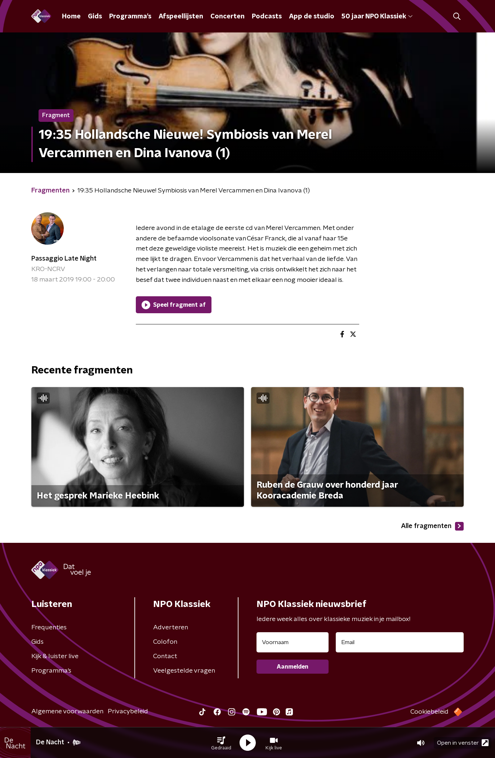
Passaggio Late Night (64, 259)
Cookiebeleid (429, 712)
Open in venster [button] (463, 742)
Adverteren (170, 627)
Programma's (130, 16)
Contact (165, 656)
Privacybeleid (128, 711)
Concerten (227, 16)
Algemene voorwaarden (67, 711)
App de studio (311, 16)
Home (71, 16)
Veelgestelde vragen (184, 671)
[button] (221, 742)
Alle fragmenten (432, 526)
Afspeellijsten (181, 16)
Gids (95, 16)
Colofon (165, 642)
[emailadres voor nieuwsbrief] (400, 642)
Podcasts (267, 16)
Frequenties (49, 627)
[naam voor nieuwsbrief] (293, 642)
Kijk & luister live (55, 656)
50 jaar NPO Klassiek (377, 16)
